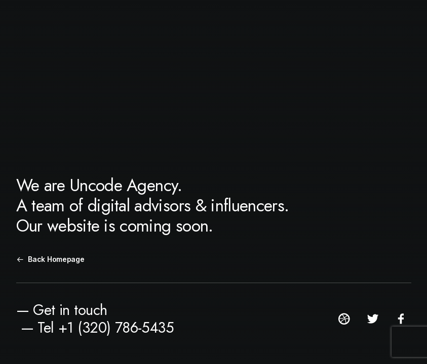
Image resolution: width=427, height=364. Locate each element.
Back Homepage (51, 259)
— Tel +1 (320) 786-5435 (97, 327)
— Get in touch (61, 310)
